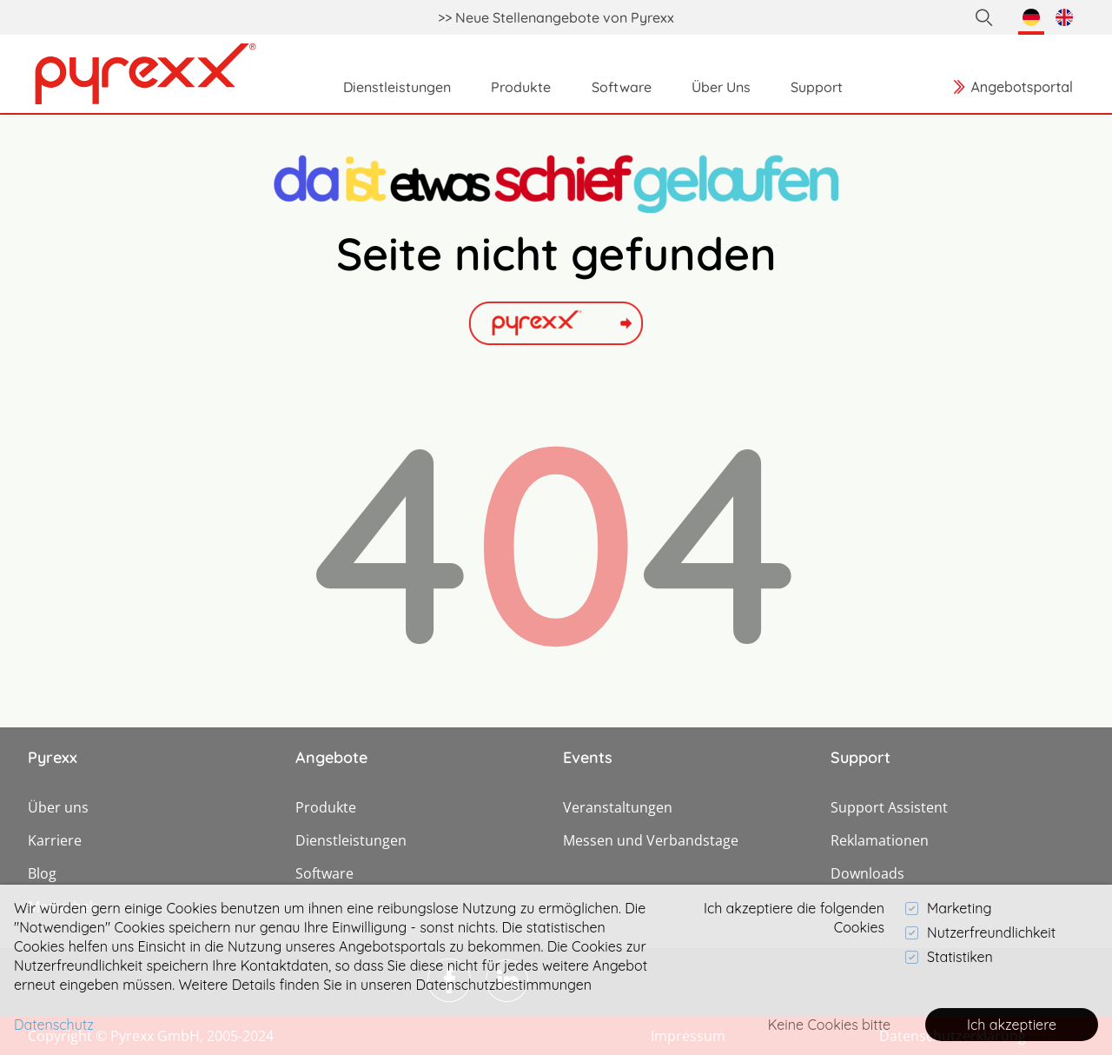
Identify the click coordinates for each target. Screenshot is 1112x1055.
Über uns (58, 807)
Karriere (55, 840)
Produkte (325, 807)
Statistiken (949, 956)
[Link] (145, 73)
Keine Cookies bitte (829, 1024)
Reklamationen (880, 840)
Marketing (948, 908)
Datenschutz (54, 1024)
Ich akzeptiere (1011, 1024)
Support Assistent (889, 807)
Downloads (867, 873)
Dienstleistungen (351, 840)
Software (324, 873)
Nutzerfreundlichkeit (980, 932)
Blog (42, 873)
